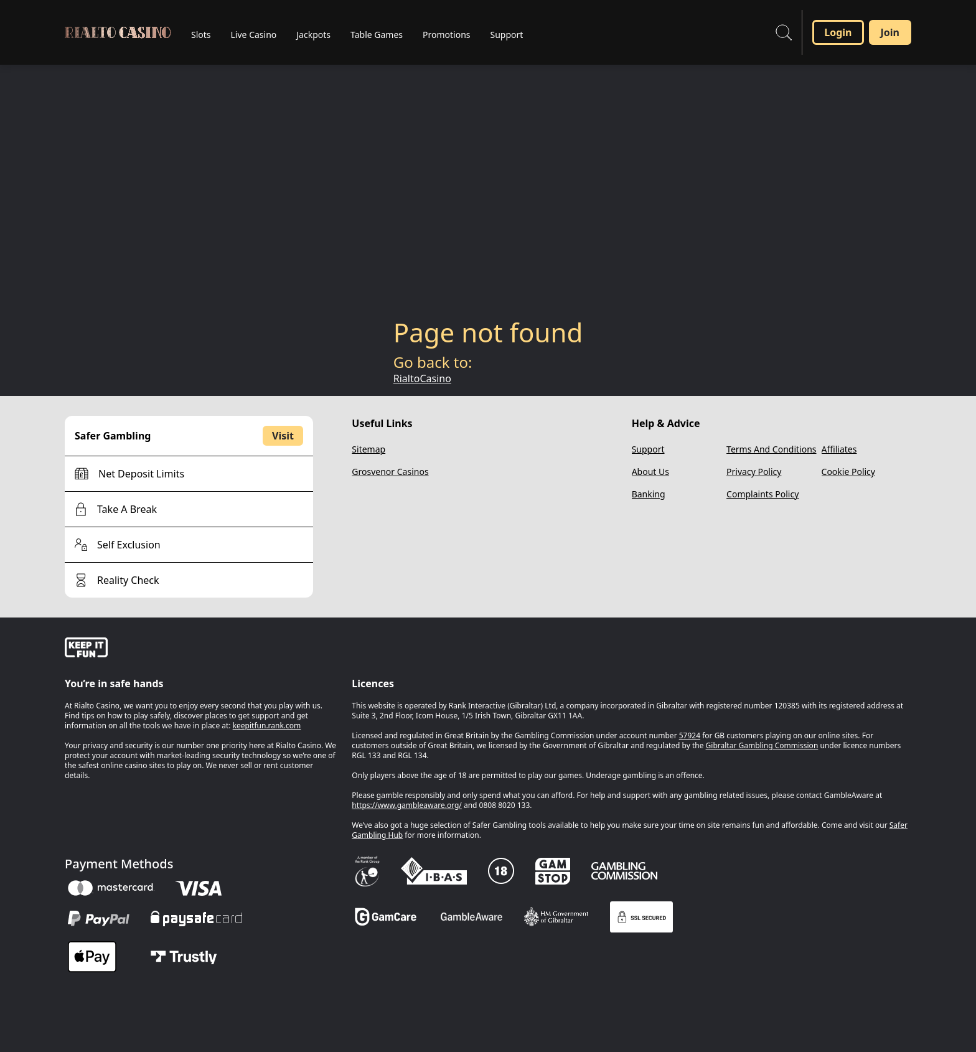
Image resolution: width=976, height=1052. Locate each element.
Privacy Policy (753, 471)
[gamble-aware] (201, 649)
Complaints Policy (762, 494)
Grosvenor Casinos (390, 471)
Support (648, 449)
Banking (648, 494)
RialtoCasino (422, 378)
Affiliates (839, 449)
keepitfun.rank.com (267, 725)
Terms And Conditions (771, 449)
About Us (650, 471)
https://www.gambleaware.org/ (407, 805)
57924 (689, 735)
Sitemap (368, 449)
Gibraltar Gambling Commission (762, 745)
